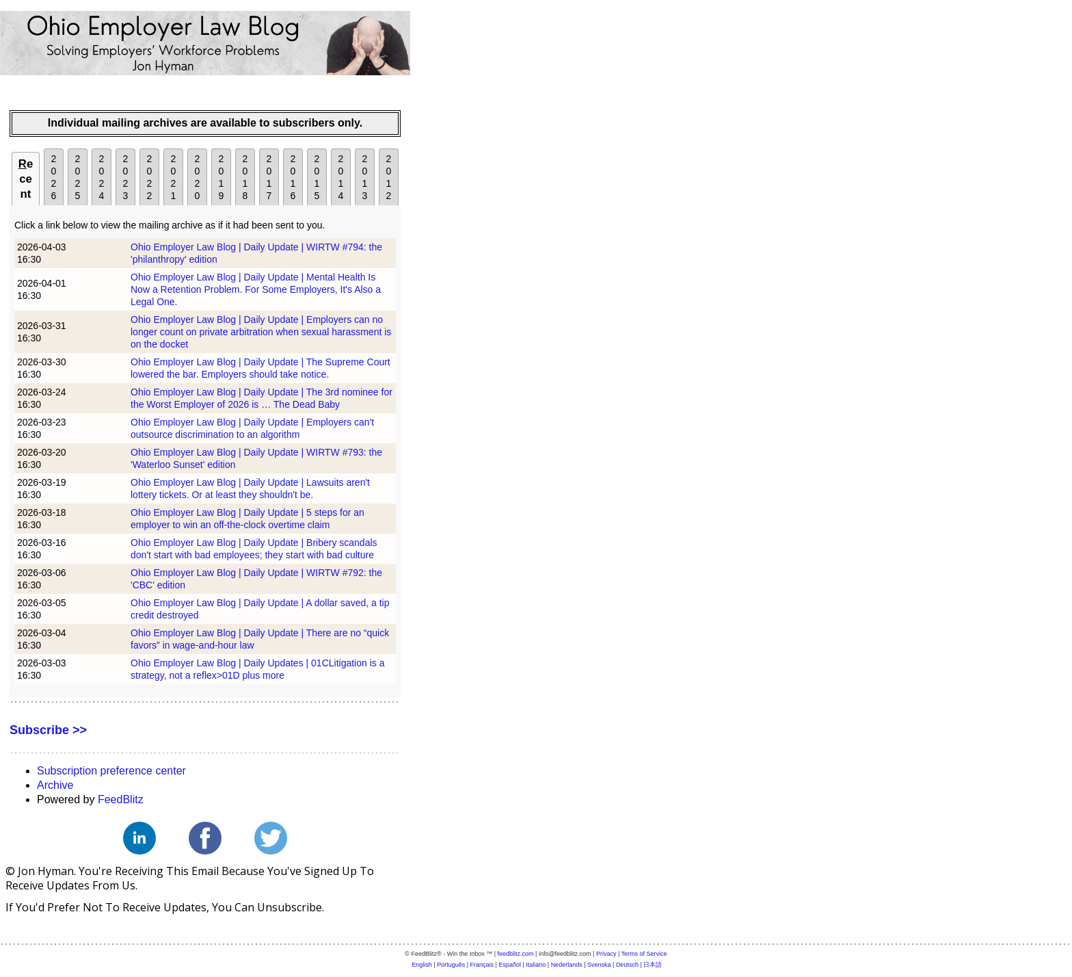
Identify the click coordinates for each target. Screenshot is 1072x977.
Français (482, 964)
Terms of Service (644, 953)
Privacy (606, 953)
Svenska (599, 964)
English (422, 964)
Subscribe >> (48, 730)
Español (509, 964)
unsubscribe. (290, 907)
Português (451, 964)
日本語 (652, 964)
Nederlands (566, 964)
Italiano (536, 964)
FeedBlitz (121, 799)
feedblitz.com (516, 953)
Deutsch (627, 964)
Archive (55, 785)
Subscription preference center (111, 771)
